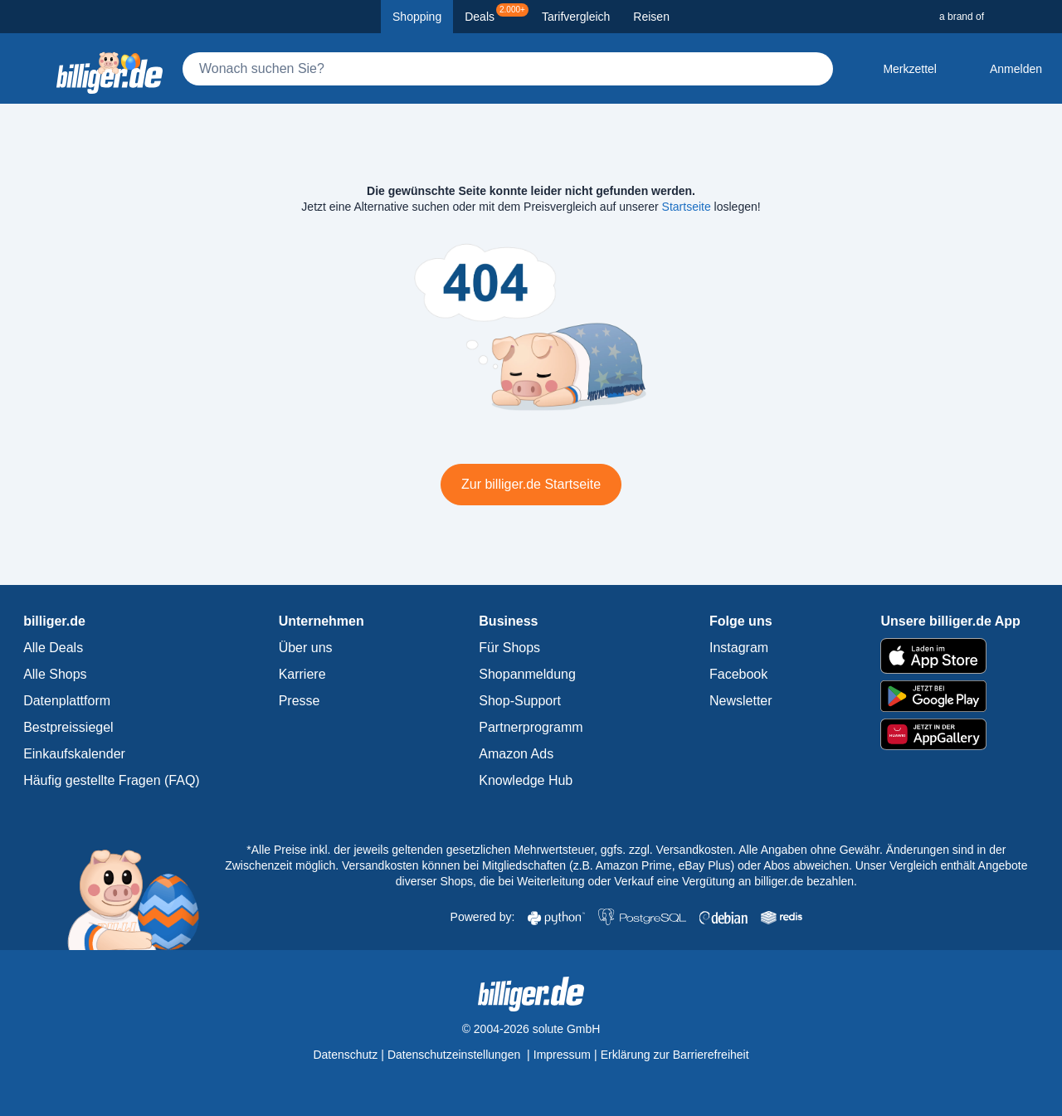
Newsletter (740, 701)
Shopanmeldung (527, 674)
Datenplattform (66, 701)
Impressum (562, 1054)
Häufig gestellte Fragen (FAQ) (111, 780)
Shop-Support (520, 701)
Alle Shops (55, 674)
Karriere (302, 674)
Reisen (651, 16)
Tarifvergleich (576, 16)
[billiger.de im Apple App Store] (950, 655)
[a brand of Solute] (994, 16)
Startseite (686, 206)
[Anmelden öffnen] (1002, 68)
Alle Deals (53, 648)
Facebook (738, 674)
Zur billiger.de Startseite (531, 484)
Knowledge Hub (525, 780)
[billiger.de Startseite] (109, 68)
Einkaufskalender (74, 754)
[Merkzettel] (896, 68)
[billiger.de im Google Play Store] (950, 696)
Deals (497, 13)
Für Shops (509, 648)
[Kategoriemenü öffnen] (26, 68)
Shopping (416, 16)
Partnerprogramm (530, 727)
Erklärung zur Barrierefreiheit (675, 1054)
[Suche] (508, 68)
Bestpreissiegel (68, 727)
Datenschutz (345, 1054)
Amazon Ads (516, 754)
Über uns (306, 648)
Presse (299, 701)
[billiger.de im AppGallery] (950, 735)
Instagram (738, 648)
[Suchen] (813, 68)
